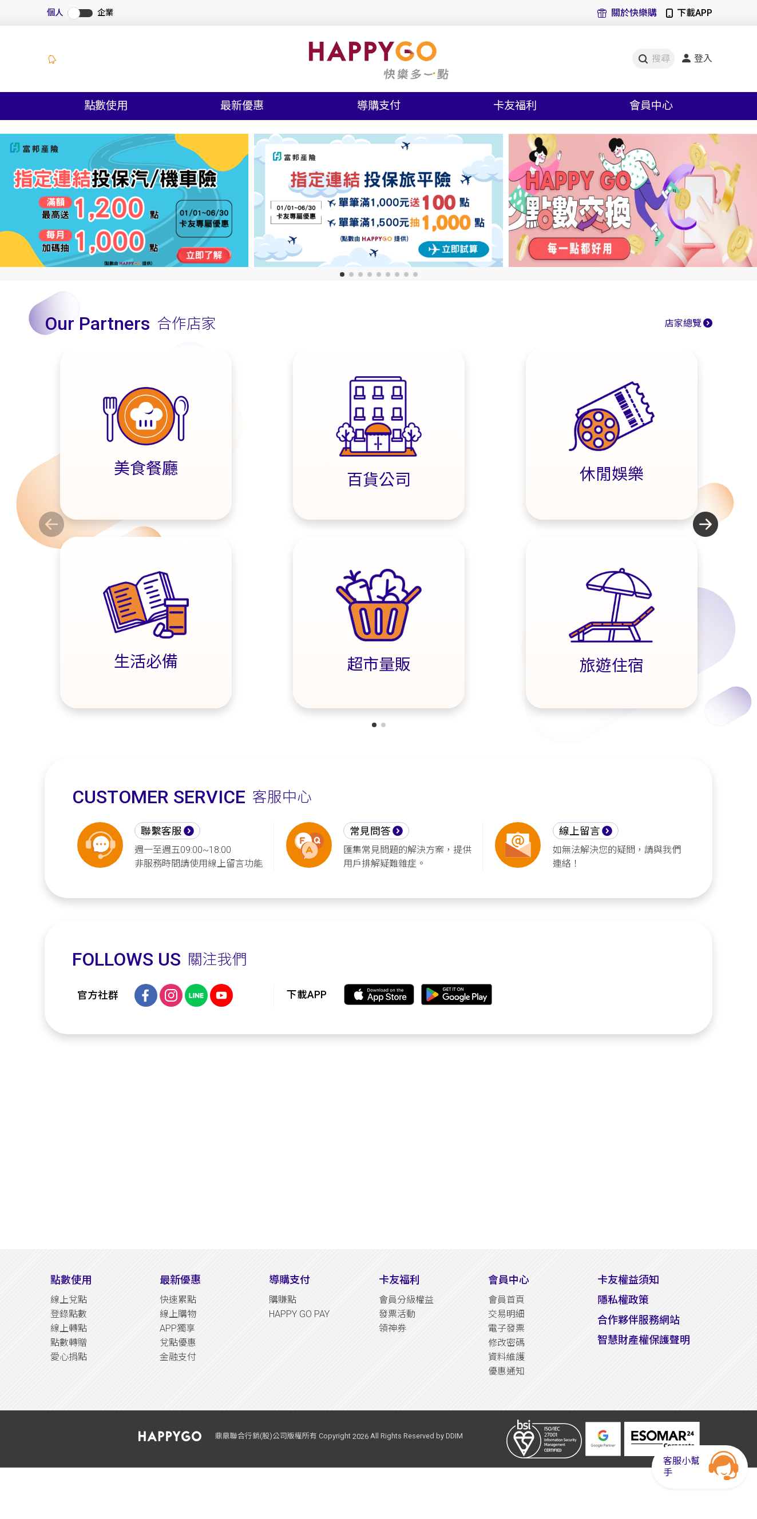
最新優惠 (180, 1280)
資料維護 (506, 1356)
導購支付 (289, 1280)
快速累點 (178, 1299)
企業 (105, 13)
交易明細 (506, 1314)
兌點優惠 (178, 1342)
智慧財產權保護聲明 (643, 1340)
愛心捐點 (68, 1356)
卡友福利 (399, 1280)
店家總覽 (683, 323)
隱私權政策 (623, 1300)
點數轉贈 (68, 1342)
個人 (55, 13)
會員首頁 (506, 1299)
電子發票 (506, 1328)
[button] (342, 274)
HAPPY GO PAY (299, 1314)
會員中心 (508, 1280)
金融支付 (178, 1356)
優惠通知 (506, 1371)
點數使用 (71, 1280)
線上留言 (579, 831)
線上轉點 (68, 1328)
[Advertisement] (378, 1142)
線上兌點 (68, 1299)
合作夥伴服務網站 (638, 1320)
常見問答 (370, 831)
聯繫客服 (161, 831)
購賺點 (282, 1299)
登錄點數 (68, 1314)
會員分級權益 (406, 1299)
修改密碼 (506, 1342)
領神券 (392, 1328)
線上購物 (178, 1314)
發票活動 (397, 1314)
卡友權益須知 (628, 1280)
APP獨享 (177, 1328)
